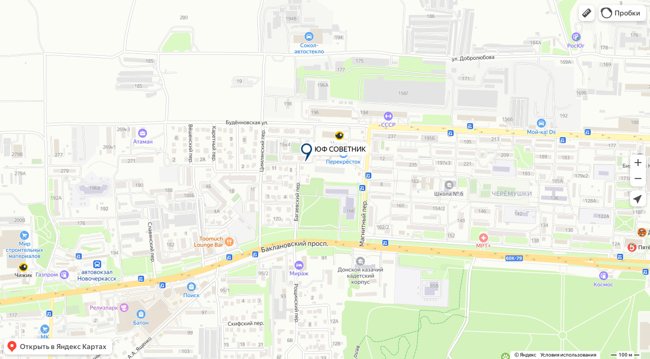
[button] (587, 13)
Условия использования (568, 355)
